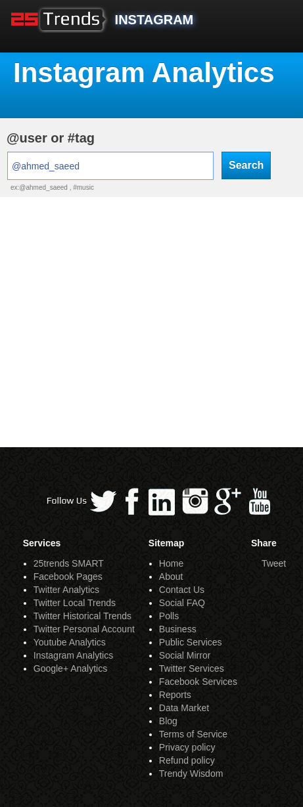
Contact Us (181, 589)
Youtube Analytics (70, 642)
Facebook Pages (68, 576)
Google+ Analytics (70, 668)
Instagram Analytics (73, 655)
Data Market (184, 708)
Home (171, 563)
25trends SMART (69, 563)
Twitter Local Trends (75, 603)
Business (178, 629)
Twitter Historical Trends (82, 616)
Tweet (274, 563)
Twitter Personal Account (84, 629)
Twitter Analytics (66, 589)
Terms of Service (193, 734)
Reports (175, 694)
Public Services (190, 642)
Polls (169, 616)
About (171, 576)
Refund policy (187, 760)
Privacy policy (187, 747)
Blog (168, 721)
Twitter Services (191, 668)
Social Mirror (185, 655)
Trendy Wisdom (191, 773)
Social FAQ (182, 603)
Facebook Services (198, 681)
